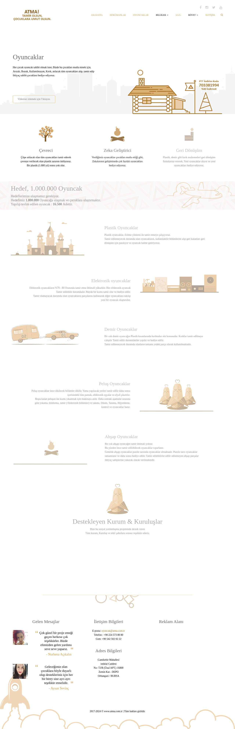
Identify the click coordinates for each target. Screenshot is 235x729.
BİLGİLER (162, 15)
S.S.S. (178, 15)
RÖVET (193, 15)
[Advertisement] (56, 84)
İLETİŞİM (210, 15)
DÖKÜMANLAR (118, 15)
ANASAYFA (96, 15)
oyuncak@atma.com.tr (113, 630)
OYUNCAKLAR (141, 15)
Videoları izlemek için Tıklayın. (33, 99)
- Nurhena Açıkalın (59, 654)
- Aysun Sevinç (59, 688)
